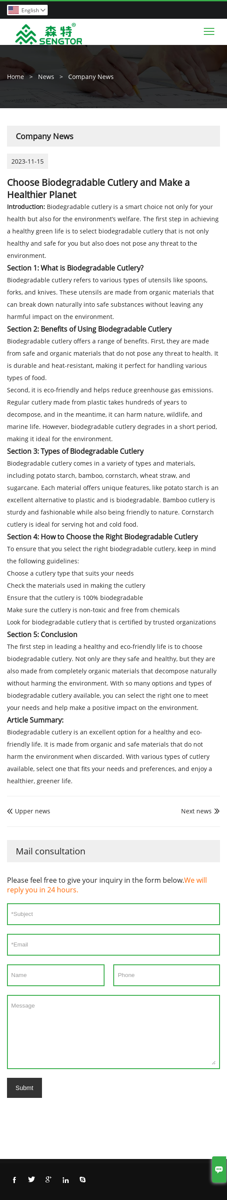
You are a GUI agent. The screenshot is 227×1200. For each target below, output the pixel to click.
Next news (196, 811)
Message (113, 1032)
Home (15, 76)
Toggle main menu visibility (210, 29)
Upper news (28, 811)
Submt (24, 1087)
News (46, 76)
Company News (91, 76)
